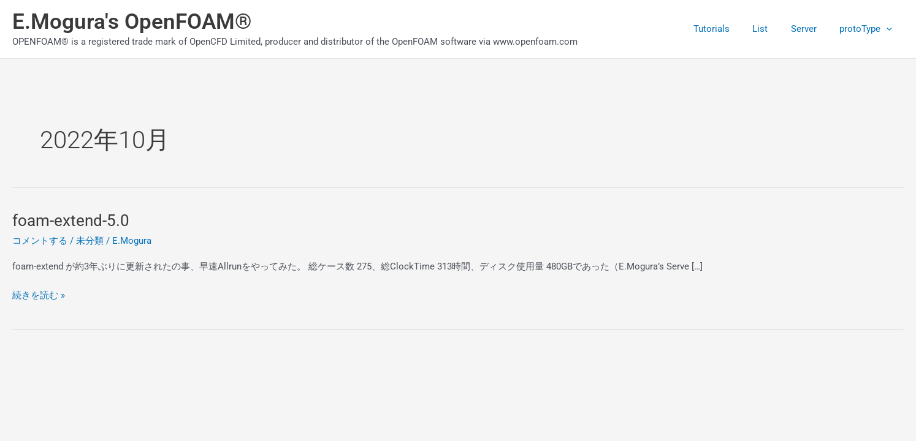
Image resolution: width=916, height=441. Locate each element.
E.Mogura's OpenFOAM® (132, 21)
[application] (889, 28)
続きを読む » (38, 294)
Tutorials (727, 28)
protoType (868, 28)
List (771, 28)
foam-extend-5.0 (70, 220)
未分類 (90, 240)
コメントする (39, 240)
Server (810, 28)
